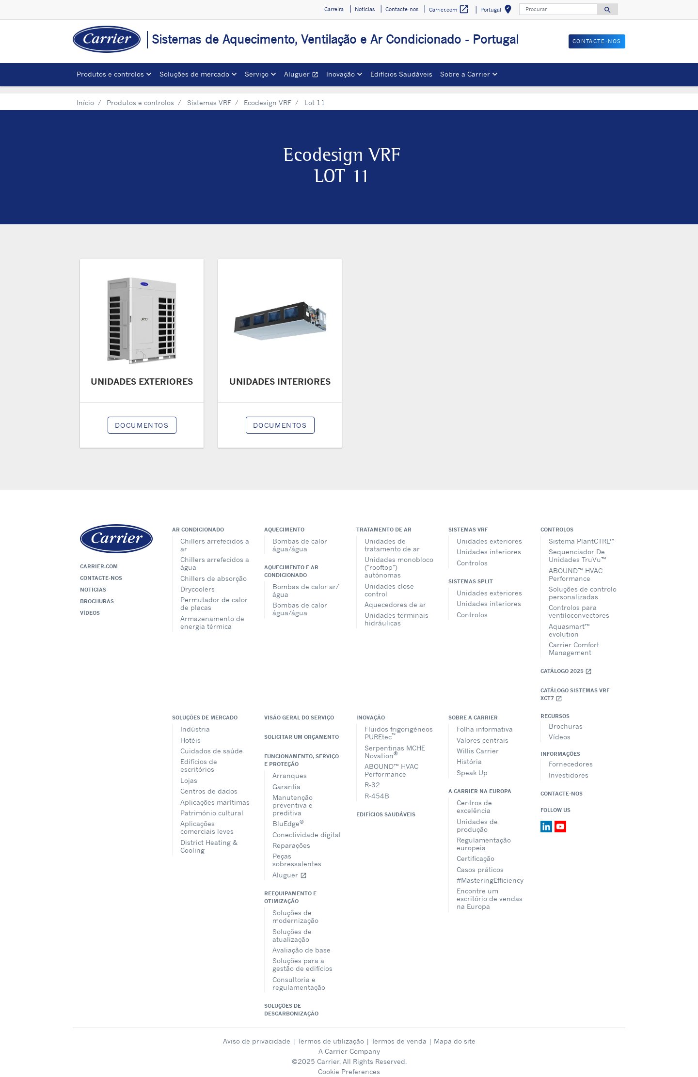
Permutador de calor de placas (214, 596)
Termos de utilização (331, 1034)
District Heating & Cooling (209, 839)
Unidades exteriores (489, 534)
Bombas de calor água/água (299, 538)
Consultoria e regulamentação (298, 976)
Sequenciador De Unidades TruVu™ (577, 548)
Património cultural (211, 805)
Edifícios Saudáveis (401, 74)
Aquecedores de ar (395, 597)
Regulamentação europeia (484, 836)
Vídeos (90, 605)
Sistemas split (470, 574)
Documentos (142, 418)
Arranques (289, 768)
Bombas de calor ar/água (305, 583)
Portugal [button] (497, 11)
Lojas (188, 773)
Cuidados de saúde (211, 743)
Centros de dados (209, 784)
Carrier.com (99, 559)
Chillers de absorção (213, 571)
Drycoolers (197, 582)
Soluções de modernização (295, 909)
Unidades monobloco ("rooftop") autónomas (399, 560)
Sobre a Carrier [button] (465, 74)
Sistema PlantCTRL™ (582, 534)
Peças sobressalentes (296, 852)
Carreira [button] (334, 9)
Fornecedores (571, 756)
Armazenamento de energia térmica (212, 615)
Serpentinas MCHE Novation (395, 744)
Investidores (568, 768)
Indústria (195, 722)
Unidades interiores (489, 544)
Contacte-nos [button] (401, 9)
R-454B (377, 788)
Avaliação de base (301, 942)
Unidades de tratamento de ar (392, 538)
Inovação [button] (340, 74)
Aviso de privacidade (256, 1034)
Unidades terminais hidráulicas (396, 612)
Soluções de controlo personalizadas (583, 585)
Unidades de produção (477, 818)
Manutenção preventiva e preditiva (292, 798)
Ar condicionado (198, 522)
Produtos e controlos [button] (110, 74)
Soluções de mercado (205, 710)
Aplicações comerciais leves (207, 820)
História (469, 754)
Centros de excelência (474, 799)
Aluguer (303, 75)
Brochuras (97, 594)
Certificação (475, 851)
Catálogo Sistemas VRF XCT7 (574, 687)
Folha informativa (485, 722)
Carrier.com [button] (449, 9)
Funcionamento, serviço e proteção (301, 753)
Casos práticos (480, 862)
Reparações (291, 838)
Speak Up (472, 765)
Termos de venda (399, 1034)
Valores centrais (482, 733)
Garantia (286, 779)
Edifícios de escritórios (198, 758)
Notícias (93, 582)
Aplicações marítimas (215, 795)
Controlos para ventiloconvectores (579, 604)
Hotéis (190, 733)
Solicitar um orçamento (301, 729)
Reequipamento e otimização (290, 890)
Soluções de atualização (292, 928)
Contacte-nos (101, 570)
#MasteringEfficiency (490, 873)
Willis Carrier (478, 743)
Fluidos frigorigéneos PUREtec (399, 726)
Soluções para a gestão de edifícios (302, 957)
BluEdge (288, 815)
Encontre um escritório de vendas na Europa (490, 891)
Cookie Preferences (349, 1064)
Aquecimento (284, 522)
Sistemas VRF (209, 95)
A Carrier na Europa (479, 783)
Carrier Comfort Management (574, 641)
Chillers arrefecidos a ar (214, 538)
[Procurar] (558, 9)
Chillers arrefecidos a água (214, 556)
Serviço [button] (257, 74)
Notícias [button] (365, 9)
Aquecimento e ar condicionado (291, 564)
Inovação (370, 710)
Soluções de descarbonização (291, 1002)
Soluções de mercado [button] (194, 74)
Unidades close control (389, 583)
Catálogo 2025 (566, 664)
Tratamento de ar (384, 522)
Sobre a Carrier (473, 710)
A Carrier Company (349, 1044)
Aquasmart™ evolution (569, 623)
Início (85, 95)
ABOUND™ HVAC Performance (576, 567)
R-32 (372, 777)
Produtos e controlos (140, 95)
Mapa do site (455, 1034)
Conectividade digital (306, 827)
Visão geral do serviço (299, 710)
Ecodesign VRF (267, 95)
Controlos (472, 555)
